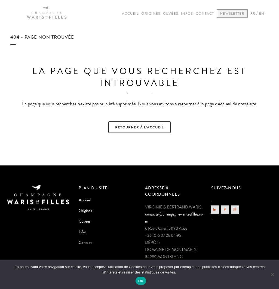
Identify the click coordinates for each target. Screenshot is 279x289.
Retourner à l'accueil (139, 127)
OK (140, 281)
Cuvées (84, 221)
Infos (82, 232)
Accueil (85, 200)
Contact (85, 242)
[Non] (272, 274)
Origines (85, 211)
